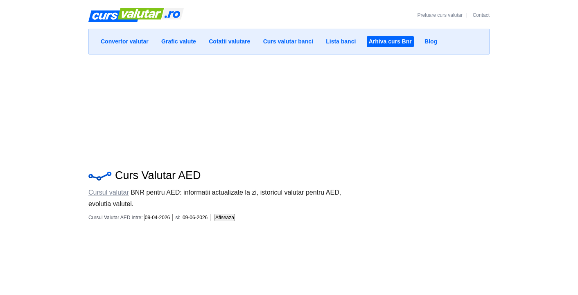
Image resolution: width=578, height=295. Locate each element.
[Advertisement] (289, 110)
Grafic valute (178, 41)
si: (177, 217)
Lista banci (341, 41)
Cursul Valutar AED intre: (115, 217)
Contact (481, 15)
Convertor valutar (125, 41)
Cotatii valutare (229, 41)
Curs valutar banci (288, 41)
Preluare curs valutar (440, 15)
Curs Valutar (136, 18)
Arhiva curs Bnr (390, 41)
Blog (430, 41)
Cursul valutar (108, 192)
